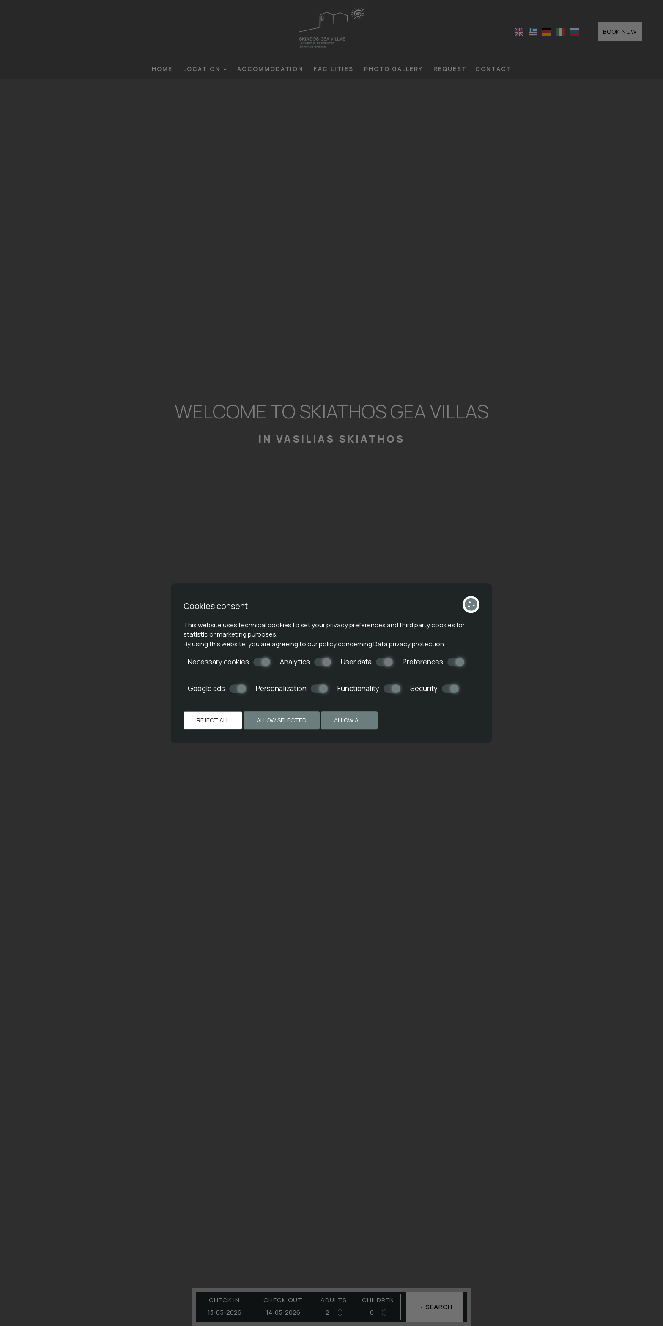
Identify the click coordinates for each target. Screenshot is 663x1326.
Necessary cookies (229, 662)
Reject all (213, 720)
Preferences (433, 662)
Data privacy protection (408, 644)
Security (434, 688)
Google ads (217, 688)
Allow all (349, 720)
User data (367, 662)
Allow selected (282, 720)
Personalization (292, 688)
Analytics (305, 662)
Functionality (368, 688)
